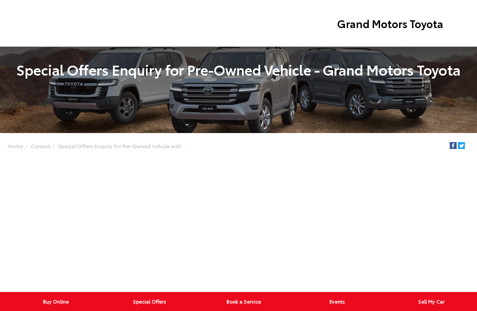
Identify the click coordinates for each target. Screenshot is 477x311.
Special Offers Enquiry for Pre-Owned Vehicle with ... (122, 145)
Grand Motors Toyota (390, 23)
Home (15, 145)
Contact (40, 145)
